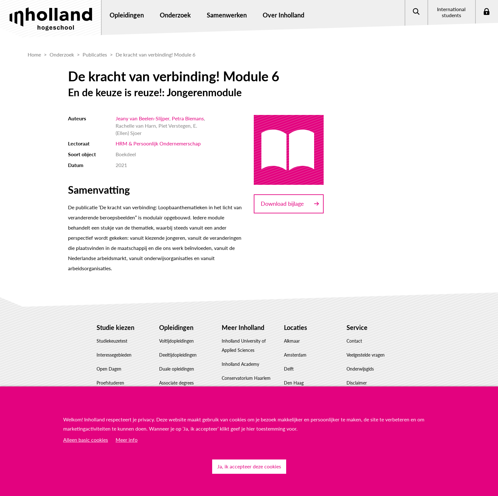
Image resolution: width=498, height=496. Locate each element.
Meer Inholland (243, 327)
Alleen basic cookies (85, 440)
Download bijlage (282, 203)
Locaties (295, 327)
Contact (354, 341)
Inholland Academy (240, 364)
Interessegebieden (114, 355)
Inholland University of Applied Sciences (244, 345)
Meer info (127, 440)
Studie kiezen (115, 327)
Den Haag (294, 382)
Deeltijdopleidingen (178, 355)
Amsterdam (295, 355)
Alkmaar (292, 341)
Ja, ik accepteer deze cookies (249, 466)
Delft (289, 369)
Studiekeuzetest (112, 341)
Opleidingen (176, 327)
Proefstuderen (110, 382)
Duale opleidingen (176, 369)
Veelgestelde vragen (366, 355)
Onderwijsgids (360, 369)
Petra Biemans (188, 118)
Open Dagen (109, 369)
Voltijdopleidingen (176, 341)
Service (357, 327)
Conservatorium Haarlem (246, 378)
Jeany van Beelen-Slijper (142, 118)
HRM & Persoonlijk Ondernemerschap (158, 143)
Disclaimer (357, 382)
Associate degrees (176, 382)
